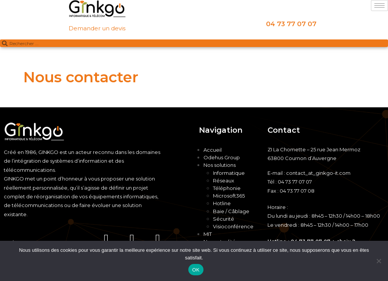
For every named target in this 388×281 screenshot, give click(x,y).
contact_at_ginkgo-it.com (318, 173)
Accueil (212, 150)
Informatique (229, 173)
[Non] (378, 261)
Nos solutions (219, 165)
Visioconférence (233, 226)
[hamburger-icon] (379, 5)
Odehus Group (221, 157)
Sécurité (223, 219)
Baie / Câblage (231, 211)
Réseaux (223, 180)
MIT (207, 234)
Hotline (222, 203)
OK (195, 270)
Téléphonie (227, 188)
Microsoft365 (229, 196)
